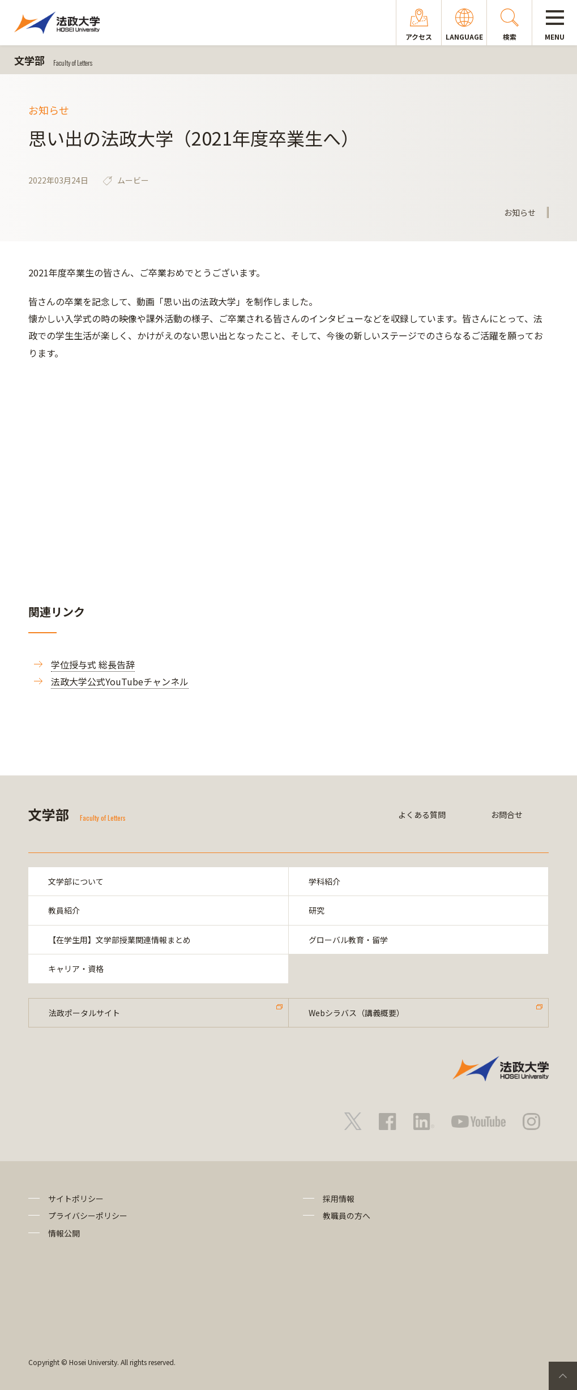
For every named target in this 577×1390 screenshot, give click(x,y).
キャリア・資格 (76, 968)
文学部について (76, 881)
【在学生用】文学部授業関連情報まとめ (119, 939)
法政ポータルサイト (84, 1012)
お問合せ (507, 814)
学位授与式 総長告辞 (93, 664)
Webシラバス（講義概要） (356, 1012)
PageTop (563, 1376)
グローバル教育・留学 (348, 939)
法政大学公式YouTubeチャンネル (120, 681)
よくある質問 (422, 814)
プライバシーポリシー (87, 1215)
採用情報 (338, 1198)
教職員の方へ (346, 1215)
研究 (316, 910)
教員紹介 (64, 910)
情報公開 (64, 1233)
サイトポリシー (76, 1198)
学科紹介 (324, 881)
